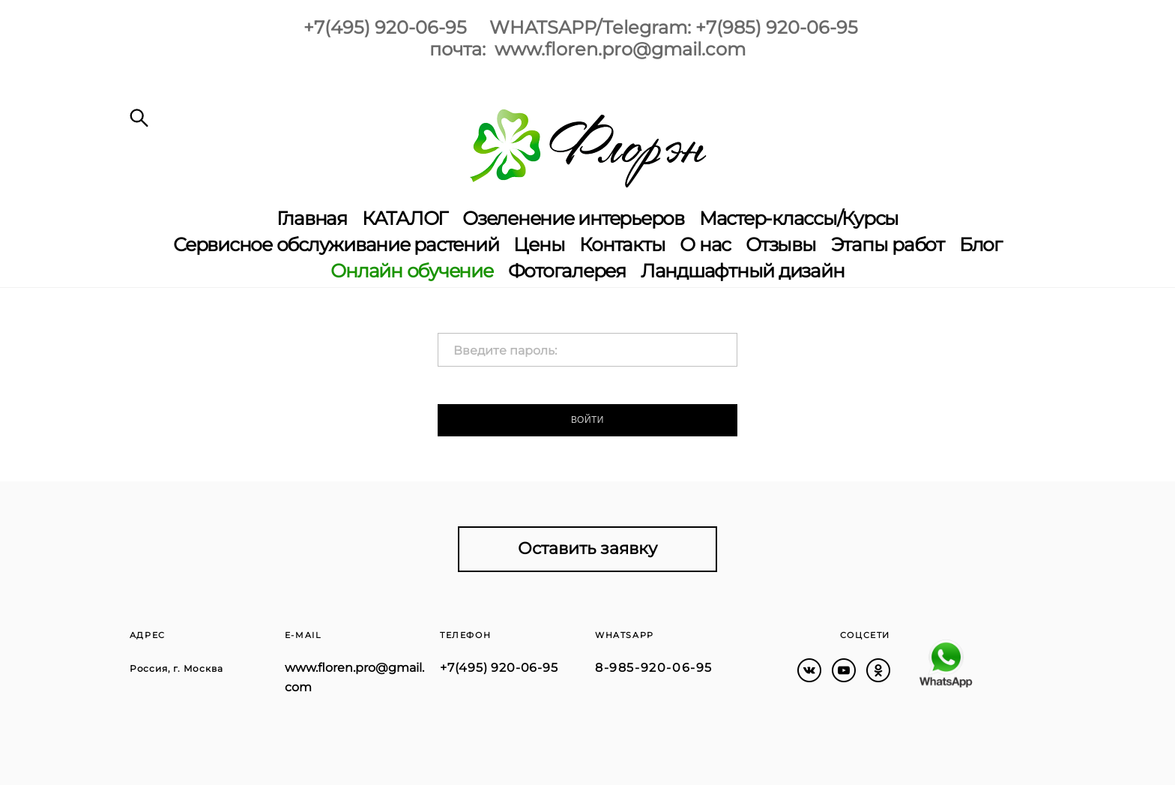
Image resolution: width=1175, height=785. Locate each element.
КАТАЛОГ (404, 218)
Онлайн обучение (411, 271)
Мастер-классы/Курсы (798, 218)
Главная (312, 218)
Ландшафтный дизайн (743, 271)
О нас (705, 244)
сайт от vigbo (159, 750)
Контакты (622, 244)
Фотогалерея (567, 271)
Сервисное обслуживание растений (335, 244)
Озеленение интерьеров (573, 218)
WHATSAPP (624, 635)
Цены (538, 244)
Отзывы (781, 244)
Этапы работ (887, 244)
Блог (980, 244)
